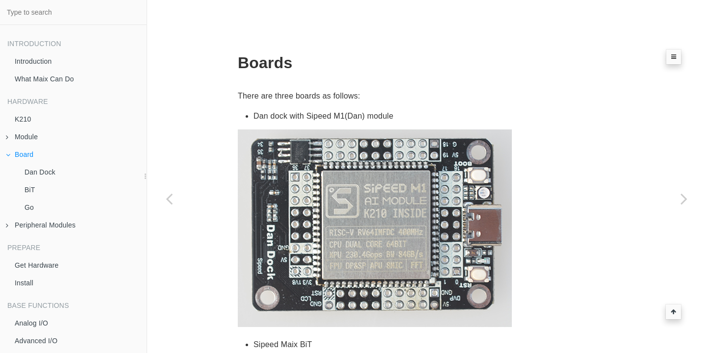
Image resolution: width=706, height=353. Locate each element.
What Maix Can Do (44, 79)
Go (29, 207)
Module (22, 137)
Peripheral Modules (41, 225)
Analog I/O (31, 323)
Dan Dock (40, 172)
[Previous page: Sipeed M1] (169, 198)
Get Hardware (37, 265)
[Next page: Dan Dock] (684, 198)
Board (19, 154)
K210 (23, 119)
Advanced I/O (36, 341)
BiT (30, 190)
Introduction (33, 61)
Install (24, 283)
